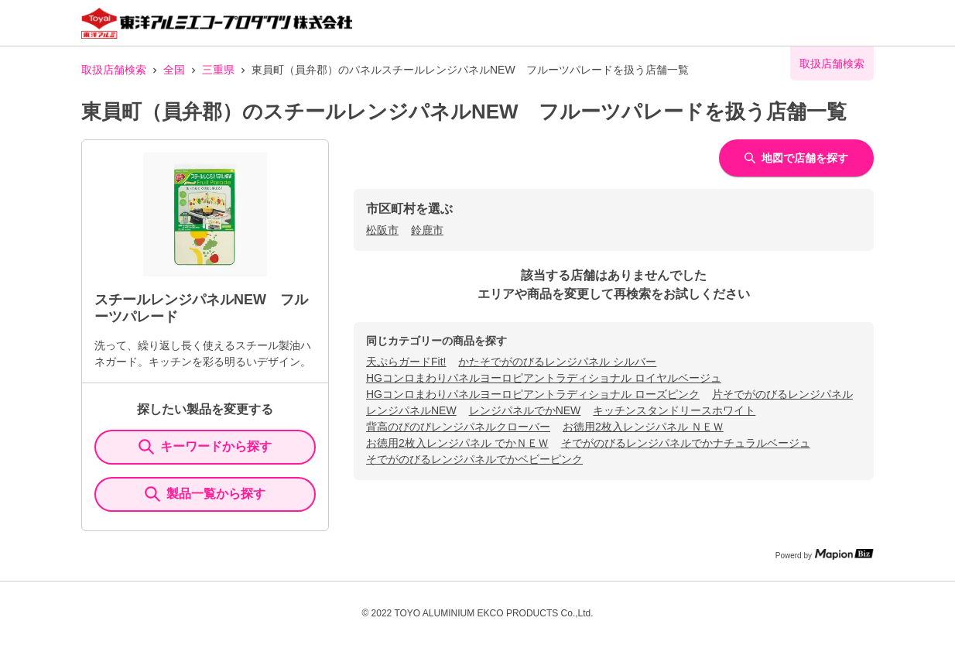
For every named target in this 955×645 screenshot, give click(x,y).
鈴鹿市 (427, 230)
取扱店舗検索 (113, 69)
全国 (174, 69)
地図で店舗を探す (796, 158)
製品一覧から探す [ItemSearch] (205, 494)
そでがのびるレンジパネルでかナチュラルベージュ (685, 443)
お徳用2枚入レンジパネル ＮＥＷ (643, 426)
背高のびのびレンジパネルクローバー (458, 426)
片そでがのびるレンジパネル (782, 394)
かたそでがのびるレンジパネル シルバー (557, 361)
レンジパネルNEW (411, 410)
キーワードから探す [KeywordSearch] (205, 447)
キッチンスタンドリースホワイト (674, 410)
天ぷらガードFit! (406, 361)
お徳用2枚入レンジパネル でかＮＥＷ (457, 443)
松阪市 (382, 230)
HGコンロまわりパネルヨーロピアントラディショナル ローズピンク (533, 394)
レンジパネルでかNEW (525, 410)
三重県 (218, 69)
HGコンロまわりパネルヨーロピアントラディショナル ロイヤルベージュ (543, 378)
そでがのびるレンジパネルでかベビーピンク (474, 459)
